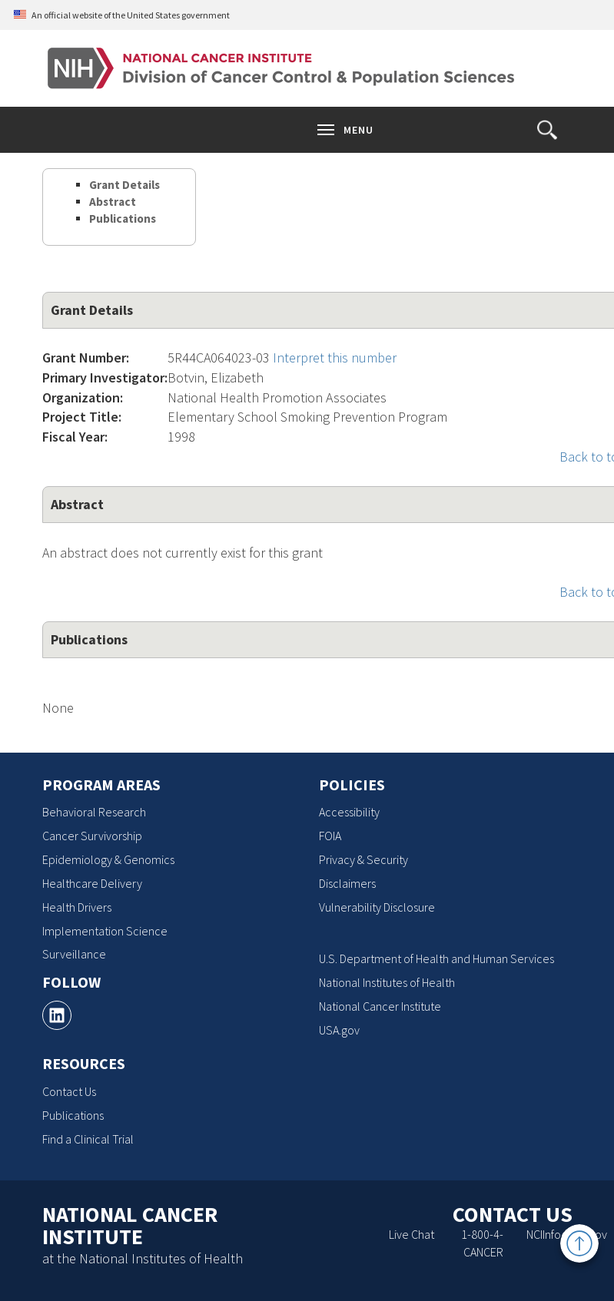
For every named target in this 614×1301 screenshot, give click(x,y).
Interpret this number (335, 357)
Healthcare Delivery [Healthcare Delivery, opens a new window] (92, 883)
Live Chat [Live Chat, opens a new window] (411, 1234)
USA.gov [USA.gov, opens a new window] (339, 1030)
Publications (122, 218)
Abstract (112, 201)
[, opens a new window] (56, 1015)
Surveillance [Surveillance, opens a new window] (74, 954)
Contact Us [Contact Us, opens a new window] (69, 1091)
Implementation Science (105, 931)
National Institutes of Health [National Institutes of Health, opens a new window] (387, 982)
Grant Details (124, 184)
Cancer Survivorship (92, 835)
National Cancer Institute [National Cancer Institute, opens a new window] (380, 1006)
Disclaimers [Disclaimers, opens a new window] (347, 883)
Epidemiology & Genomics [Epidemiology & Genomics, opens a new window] (108, 859)
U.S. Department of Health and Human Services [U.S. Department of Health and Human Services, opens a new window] (436, 958)
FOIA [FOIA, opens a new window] (330, 835)
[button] (547, 130)
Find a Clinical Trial (88, 1139)
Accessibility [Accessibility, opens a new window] (349, 811)
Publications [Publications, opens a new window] (73, 1115)
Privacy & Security (363, 859)
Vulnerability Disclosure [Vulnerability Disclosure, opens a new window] (377, 907)
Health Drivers (76, 907)
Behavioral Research (94, 811)
